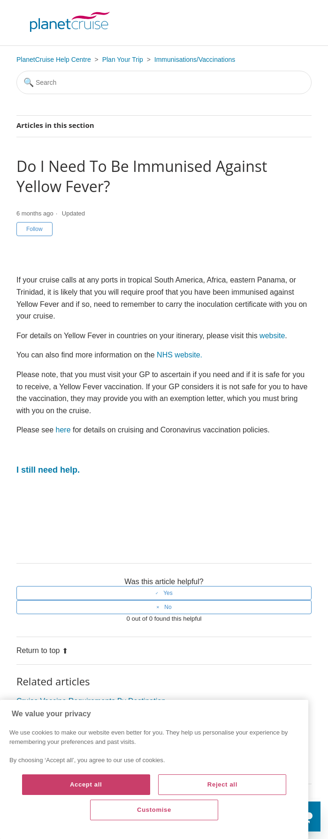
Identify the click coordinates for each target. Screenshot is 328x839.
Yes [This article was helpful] (168, 593)
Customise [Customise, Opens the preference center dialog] (154, 809)
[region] (154, 769)
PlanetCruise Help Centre (53, 59)
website (272, 336)
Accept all (86, 784)
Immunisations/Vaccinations (194, 59)
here (63, 430)
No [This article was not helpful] (167, 607)
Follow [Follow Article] (34, 229)
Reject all (222, 784)
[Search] (164, 82)
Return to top (42, 650)
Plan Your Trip (122, 59)
